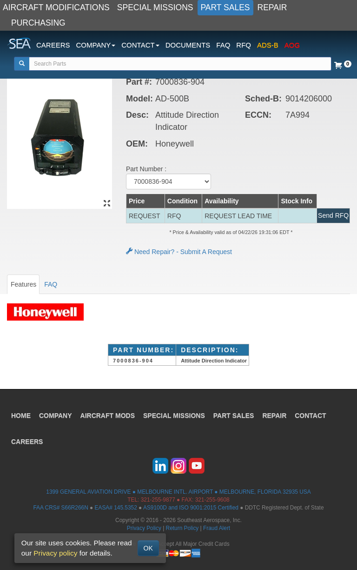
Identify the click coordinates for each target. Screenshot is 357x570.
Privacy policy (55, 553)
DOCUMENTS (188, 45)
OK (148, 548)
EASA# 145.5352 (116, 507)
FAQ (223, 45)
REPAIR (272, 7)
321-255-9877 (158, 499)
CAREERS (53, 45)
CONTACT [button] (140, 45)
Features (23, 284)
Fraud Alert (216, 528)
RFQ (243, 45)
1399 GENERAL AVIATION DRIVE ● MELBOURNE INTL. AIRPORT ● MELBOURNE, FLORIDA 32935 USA (178, 492)
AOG (292, 45)
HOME (21, 415)
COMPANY (55, 415)
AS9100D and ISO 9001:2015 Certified (190, 507)
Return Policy (182, 528)
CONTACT (310, 415)
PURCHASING (38, 22)
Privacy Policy (144, 528)
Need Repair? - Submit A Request (179, 251)
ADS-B (267, 45)
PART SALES (225, 7)
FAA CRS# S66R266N (60, 507)
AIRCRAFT (107, 415)
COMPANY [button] (96, 45)
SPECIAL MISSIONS (155, 7)
